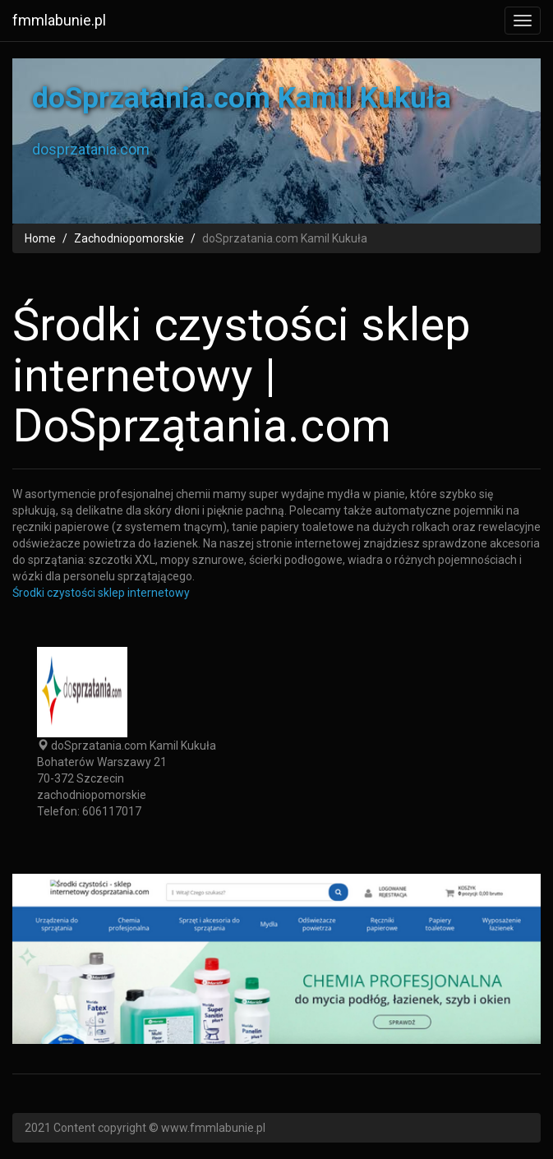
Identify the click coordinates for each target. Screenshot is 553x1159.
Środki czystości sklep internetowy (101, 592)
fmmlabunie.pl (59, 20)
